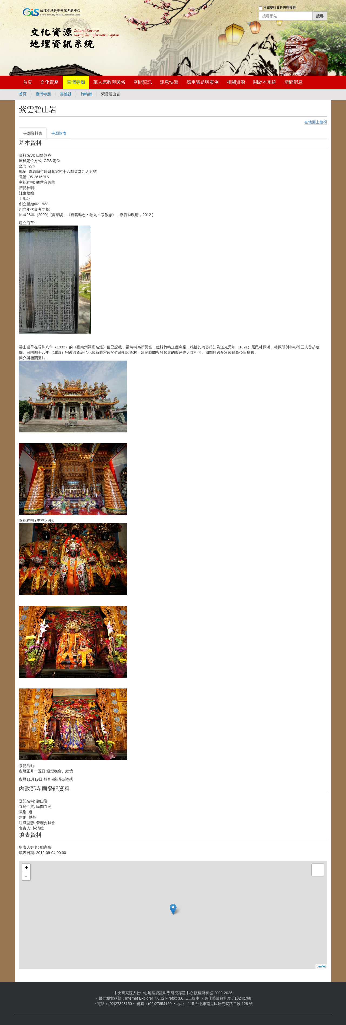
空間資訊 (143, 82)
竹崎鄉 (86, 94)
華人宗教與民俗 (109, 82)
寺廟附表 (58, 133)
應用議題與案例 (203, 82)
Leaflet (321, 966)
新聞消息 (293, 82)
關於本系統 (264, 82)
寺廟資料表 (32, 133)
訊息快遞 (169, 82)
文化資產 (49, 82)
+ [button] (26, 868)
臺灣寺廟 (76, 82)
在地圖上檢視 (315, 122)
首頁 (27, 82)
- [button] (26, 876)
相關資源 (236, 82)
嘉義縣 (65, 94)
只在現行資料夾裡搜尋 (279, 7)
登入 (251, 23)
